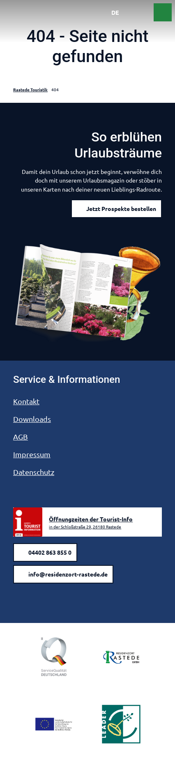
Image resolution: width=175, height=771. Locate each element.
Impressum (32, 454)
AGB (20, 436)
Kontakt (26, 401)
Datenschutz (33, 472)
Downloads (32, 418)
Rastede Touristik (30, 89)
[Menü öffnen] (145, 12)
